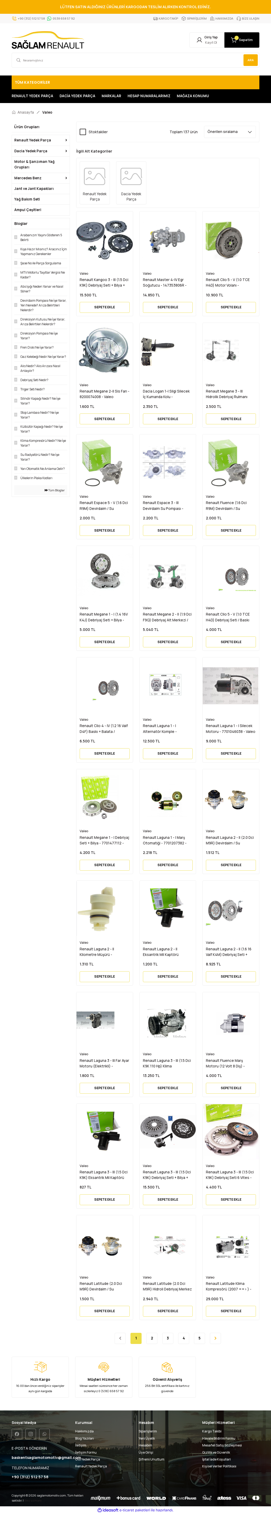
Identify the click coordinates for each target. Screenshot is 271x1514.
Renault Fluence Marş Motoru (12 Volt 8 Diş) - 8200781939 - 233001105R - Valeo (229, 1063)
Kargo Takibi (212, 1431)
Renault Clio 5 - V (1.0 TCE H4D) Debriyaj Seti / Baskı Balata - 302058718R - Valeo (230, 617)
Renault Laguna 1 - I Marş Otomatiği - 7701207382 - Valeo (165, 840)
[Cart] (241, 40)
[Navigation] (135, 82)
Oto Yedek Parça (87, 1459)
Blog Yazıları (84, 1438)
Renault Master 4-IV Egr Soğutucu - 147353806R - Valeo (165, 282)
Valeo (47, 112)
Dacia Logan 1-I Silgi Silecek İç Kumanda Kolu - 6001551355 (166, 394)
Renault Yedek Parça (91, 1466)
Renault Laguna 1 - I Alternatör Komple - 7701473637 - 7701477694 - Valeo (167, 728)
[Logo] (48, 40)
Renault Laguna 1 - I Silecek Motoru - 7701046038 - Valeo (230, 728)
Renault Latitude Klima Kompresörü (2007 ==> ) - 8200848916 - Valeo (228, 1286)
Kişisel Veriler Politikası (219, 1466)
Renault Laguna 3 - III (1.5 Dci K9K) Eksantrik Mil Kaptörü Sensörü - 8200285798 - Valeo (104, 1175)
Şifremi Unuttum (151, 1459)
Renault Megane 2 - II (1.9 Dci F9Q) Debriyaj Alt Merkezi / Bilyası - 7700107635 (167, 617)
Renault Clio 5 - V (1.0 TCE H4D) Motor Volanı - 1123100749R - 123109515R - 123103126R (229, 282)
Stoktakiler (98, 132)
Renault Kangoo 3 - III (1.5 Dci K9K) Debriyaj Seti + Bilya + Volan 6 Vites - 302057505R (104, 282)
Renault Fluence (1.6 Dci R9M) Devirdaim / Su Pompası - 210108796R (226, 505)
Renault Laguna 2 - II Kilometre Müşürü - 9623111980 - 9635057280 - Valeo (103, 952)
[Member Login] (206, 40)
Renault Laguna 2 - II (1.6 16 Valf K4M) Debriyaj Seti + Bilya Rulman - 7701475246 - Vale (230, 952)
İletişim (80, 1445)
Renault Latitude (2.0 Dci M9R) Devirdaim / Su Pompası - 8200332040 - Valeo (101, 1286)
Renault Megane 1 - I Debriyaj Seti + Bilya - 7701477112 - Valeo (104, 840)
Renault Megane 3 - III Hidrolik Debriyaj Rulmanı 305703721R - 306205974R (228, 394)
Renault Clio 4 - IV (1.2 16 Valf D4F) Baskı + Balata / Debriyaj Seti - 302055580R (104, 728)
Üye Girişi (146, 1452)
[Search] (135, 60)
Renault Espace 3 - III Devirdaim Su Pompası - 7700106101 (163, 505)
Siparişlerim (148, 1431)
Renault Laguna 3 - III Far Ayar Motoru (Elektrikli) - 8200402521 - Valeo (104, 1063)
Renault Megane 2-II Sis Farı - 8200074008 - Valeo (104, 394)
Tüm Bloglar (55, 490)
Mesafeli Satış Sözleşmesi (222, 1445)
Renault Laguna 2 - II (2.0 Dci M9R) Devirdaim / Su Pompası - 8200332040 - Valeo (230, 840)
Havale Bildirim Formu (218, 1438)
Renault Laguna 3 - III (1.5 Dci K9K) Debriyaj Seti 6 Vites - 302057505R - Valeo (230, 1175)
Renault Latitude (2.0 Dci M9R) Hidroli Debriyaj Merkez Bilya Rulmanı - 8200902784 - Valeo (167, 1286)
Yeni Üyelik (147, 1438)
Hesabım (145, 1445)
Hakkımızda (84, 1431)
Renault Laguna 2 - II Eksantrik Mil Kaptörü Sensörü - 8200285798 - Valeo (163, 952)
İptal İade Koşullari (216, 1459)
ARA (250, 60)
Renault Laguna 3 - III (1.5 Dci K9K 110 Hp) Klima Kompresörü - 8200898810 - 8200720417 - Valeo (167, 1063)
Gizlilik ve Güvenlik (216, 1452)
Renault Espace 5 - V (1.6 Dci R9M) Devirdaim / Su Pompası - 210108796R (104, 505)
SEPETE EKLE (104, 307)
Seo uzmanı (33, 1500)
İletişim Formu (86, 1452)
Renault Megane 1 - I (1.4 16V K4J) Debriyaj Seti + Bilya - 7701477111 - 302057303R (104, 617)
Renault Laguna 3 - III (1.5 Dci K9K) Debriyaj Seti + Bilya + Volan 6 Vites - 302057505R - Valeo (167, 1175)
